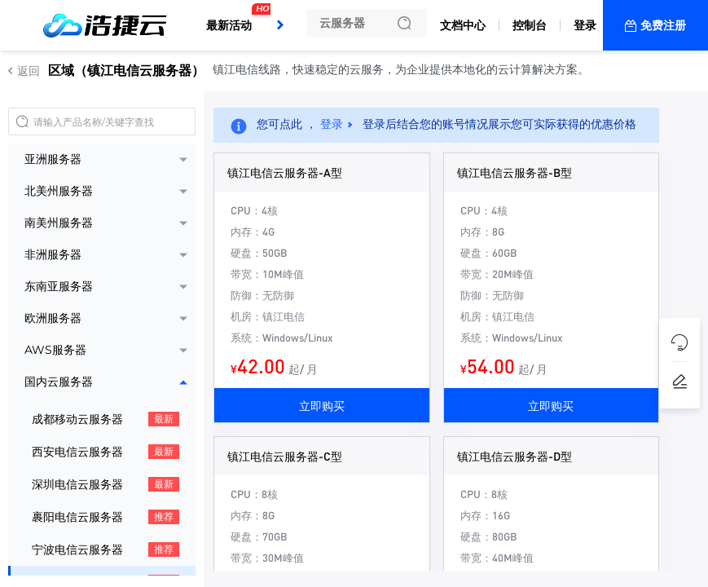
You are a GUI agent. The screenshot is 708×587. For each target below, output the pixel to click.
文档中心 (463, 25)
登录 (585, 25)
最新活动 (233, 19)
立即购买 (322, 405)
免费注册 (663, 25)
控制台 (529, 25)
